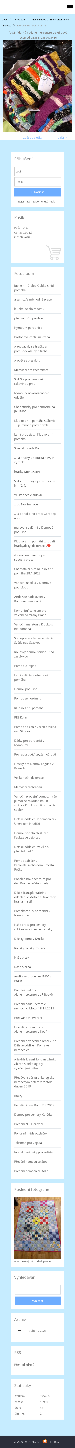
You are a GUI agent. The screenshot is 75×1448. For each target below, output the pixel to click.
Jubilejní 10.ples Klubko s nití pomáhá (34, 288)
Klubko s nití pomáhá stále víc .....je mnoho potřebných (34, 423)
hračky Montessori (27, 472)
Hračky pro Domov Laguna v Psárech (34, 766)
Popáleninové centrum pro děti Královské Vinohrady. (32, 881)
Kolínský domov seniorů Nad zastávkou (34, 654)
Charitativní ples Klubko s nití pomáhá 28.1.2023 (34, 571)
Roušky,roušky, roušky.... (31, 948)
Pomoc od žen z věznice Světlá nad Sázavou (35, 729)
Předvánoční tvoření (28, 1018)
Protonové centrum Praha (32, 337)
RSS (56, 1442)
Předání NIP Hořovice (29, 1124)
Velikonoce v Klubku (28, 495)
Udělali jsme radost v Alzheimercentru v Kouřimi (32, 1029)
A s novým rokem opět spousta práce (30, 557)
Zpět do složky (32, 137)
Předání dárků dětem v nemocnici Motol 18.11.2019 (34, 1006)
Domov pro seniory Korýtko (33, 1114)
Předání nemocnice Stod (31, 1161)
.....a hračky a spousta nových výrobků (34, 460)
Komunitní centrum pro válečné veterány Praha (30, 612)
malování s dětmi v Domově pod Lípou (33, 529)
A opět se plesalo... (27, 360)
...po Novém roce (26, 504)
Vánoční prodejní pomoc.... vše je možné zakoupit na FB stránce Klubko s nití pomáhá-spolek (35, 803)
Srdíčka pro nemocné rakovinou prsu (28, 381)
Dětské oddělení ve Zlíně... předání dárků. (32, 849)
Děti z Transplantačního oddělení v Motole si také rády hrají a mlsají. (35, 897)
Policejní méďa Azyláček (30, 1133)
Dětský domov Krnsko (29, 939)
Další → (62, 137)
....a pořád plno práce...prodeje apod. (35, 516)
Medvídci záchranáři (28, 787)
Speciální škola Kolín (28, 448)
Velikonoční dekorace (29, 778)
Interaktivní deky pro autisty (33, 1152)
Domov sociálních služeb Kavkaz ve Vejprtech (31, 835)
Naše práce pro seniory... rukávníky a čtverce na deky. (33, 927)
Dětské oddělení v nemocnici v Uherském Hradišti (35, 821)
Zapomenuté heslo (44, 201)
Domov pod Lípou (26, 689)
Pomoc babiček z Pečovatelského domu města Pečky (34, 865)
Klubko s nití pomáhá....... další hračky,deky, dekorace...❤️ (35, 543)
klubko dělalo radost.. (29, 309)
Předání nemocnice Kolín (31, 1171)
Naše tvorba (22, 967)
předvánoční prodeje (28, 318)
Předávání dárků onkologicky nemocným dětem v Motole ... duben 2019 (35, 1081)
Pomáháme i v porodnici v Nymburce (32, 913)
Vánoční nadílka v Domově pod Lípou (32, 585)
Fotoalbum (19, 19)
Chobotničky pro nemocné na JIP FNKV (34, 409)
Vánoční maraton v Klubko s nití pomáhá (33, 626)
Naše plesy (21, 957)
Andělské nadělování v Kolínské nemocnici (29, 599)
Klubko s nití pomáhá (28, 708)
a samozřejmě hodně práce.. (33, 299)
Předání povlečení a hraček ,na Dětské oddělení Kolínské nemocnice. (35, 1045)
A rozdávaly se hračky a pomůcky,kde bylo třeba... (32, 348)
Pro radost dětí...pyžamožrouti (35, 754)
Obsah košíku (23, 237)
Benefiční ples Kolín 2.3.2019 (34, 1105)
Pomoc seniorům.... (27, 698)
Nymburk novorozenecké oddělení (31, 395)
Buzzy (18, 1096)
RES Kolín (20, 717)
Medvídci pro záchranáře (31, 370)
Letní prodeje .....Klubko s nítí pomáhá (34, 436)
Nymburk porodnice (28, 328)
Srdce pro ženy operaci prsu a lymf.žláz (34, 483)
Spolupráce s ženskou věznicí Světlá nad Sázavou (34, 640)
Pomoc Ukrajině (25, 666)
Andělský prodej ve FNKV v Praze (32, 978)
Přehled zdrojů (24, 1365)
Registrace (24, 201)
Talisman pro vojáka (28, 1143)
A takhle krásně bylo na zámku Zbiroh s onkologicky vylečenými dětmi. (35, 1063)
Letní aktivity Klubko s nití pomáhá (32, 677)
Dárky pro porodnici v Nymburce (29, 743)
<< (19, 1331)
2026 (43, 1331)
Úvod (5, 19)
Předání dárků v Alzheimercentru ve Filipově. (33, 992)
